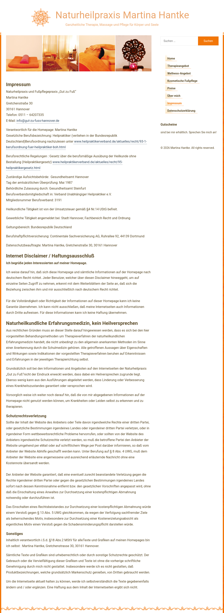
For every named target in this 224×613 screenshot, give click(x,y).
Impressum (174, 103)
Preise (171, 88)
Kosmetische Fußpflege (182, 80)
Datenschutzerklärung (181, 110)
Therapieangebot (178, 66)
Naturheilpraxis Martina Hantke (122, 15)
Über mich (173, 95)
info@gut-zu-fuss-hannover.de (38, 121)
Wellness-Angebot (179, 73)
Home (171, 58)
